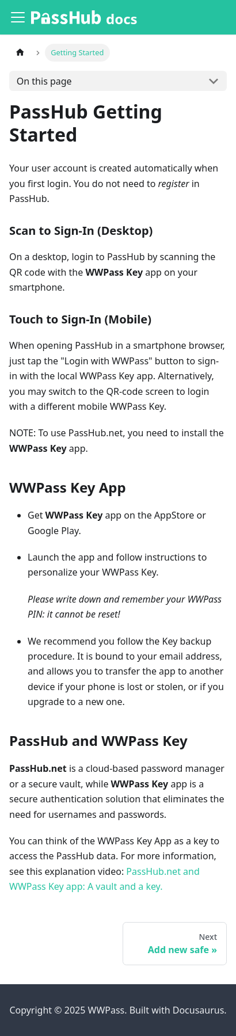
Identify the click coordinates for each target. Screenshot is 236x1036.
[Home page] (20, 53)
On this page (44, 81)
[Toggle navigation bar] (17, 17)
